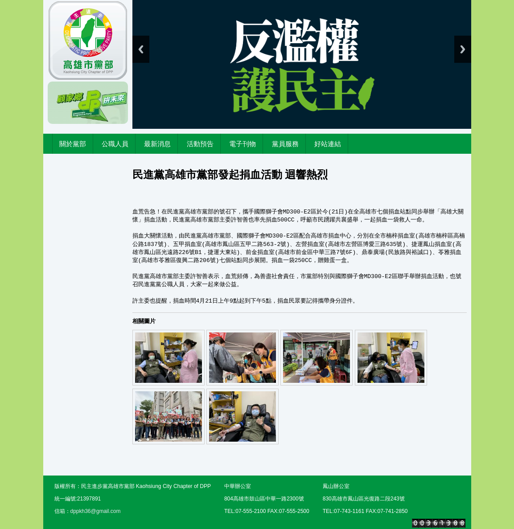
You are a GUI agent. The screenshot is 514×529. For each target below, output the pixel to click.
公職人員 (115, 144)
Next (462, 49)
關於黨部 (72, 144)
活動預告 (200, 144)
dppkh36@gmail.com (95, 511)
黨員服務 (285, 144)
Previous (140, 49)
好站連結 (327, 144)
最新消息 (157, 144)
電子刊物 (242, 144)
